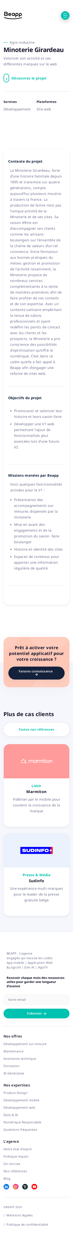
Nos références (15, 1171)
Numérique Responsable (22, 1122)
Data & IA (11, 1115)
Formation (11, 1066)
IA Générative (14, 1073)
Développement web (19, 1107)
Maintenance (14, 1051)
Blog (7, 1178)
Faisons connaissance (36, 672)
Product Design (15, 1093)
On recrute (12, 1164)
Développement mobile (21, 1100)
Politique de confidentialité (27, 1224)
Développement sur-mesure (25, 1044)
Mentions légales (19, 1215)
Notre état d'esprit (18, 1149)
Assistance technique (20, 1059)
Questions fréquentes (20, 1129)
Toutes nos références (36, 729)
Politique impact (16, 1156)
